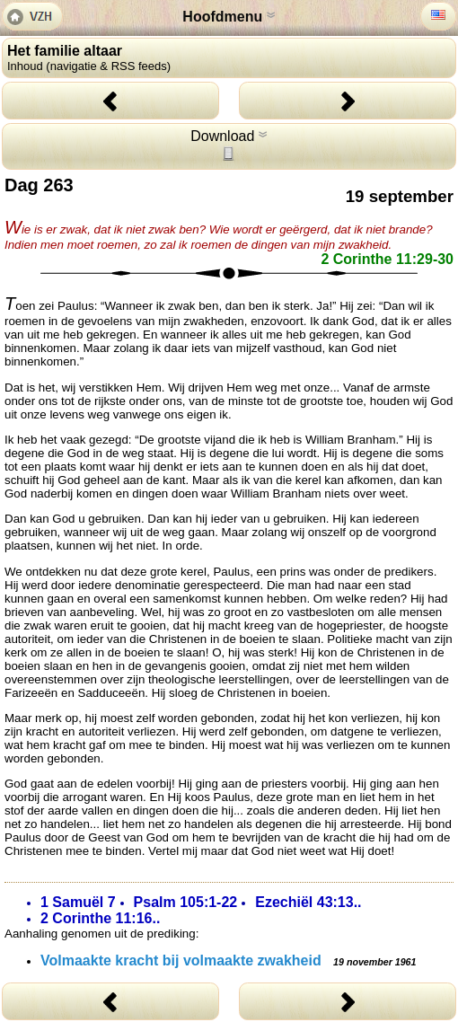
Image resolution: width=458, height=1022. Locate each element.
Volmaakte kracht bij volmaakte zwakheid (228, 960)
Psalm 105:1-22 (186, 902)
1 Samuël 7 (78, 902)
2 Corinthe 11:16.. (100, 918)
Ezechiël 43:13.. (308, 902)
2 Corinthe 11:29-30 (387, 259)
